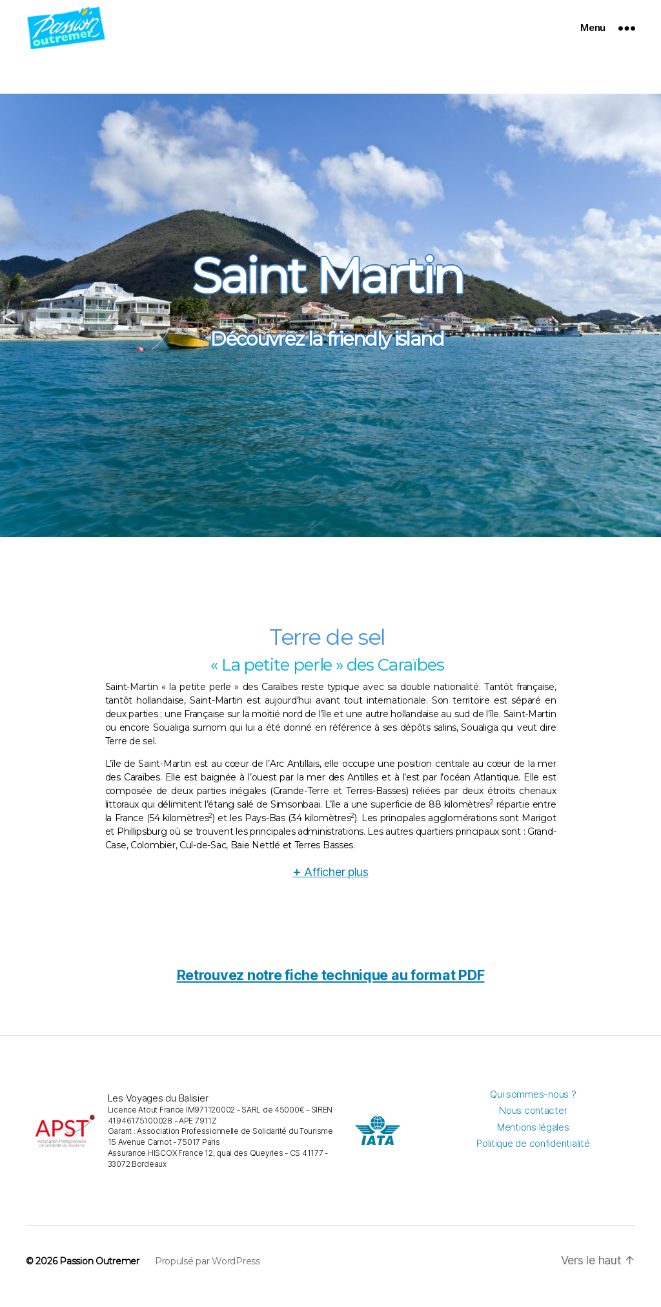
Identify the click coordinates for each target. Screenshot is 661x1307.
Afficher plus (330, 883)
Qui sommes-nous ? (533, 1104)
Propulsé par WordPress (207, 1272)
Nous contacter (533, 1121)
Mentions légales (533, 1137)
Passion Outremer (99, 1272)
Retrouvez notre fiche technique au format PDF (331, 985)
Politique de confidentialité (532, 1154)
